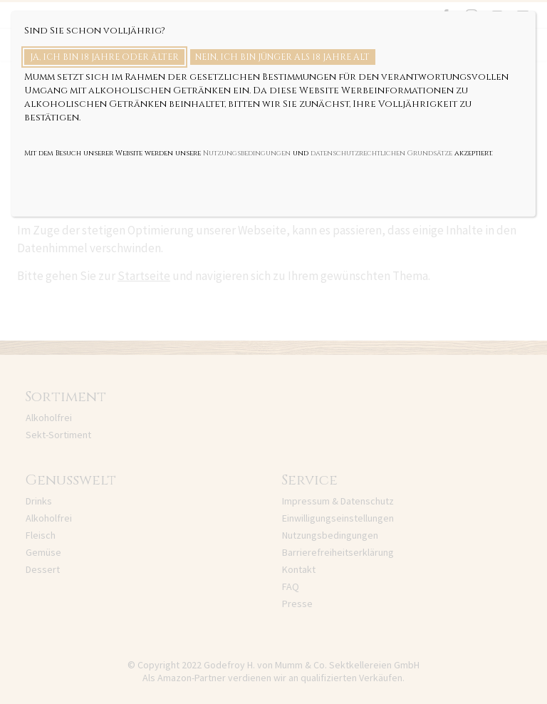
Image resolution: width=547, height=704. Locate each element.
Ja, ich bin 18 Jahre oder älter (104, 57)
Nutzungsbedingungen (247, 153)
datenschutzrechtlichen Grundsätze (381, 153)
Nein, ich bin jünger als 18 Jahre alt (282, 57)
